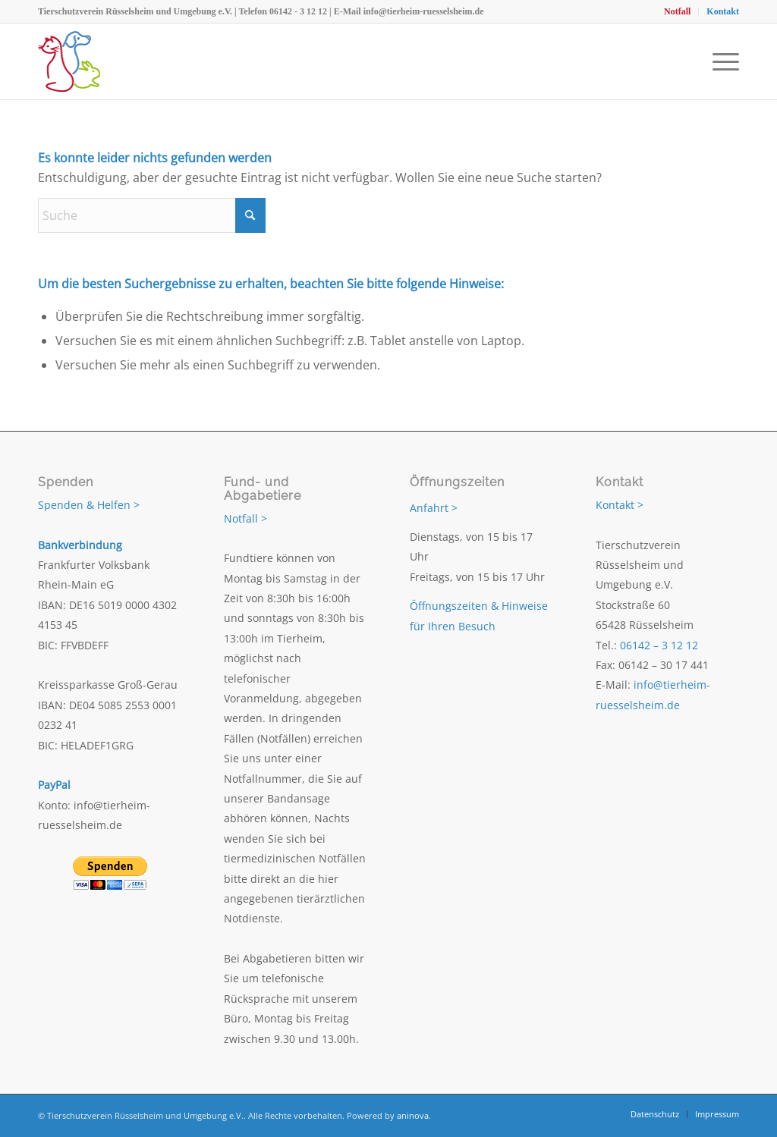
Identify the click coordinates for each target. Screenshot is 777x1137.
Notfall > (245, 518)
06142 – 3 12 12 (659, 645)
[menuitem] (677, 11)
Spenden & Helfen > (89, 505)
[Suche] (152, 215)
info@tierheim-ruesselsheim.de (423, 11)
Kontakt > (619, 505)
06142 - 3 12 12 (298, 11)
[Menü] (721, 61)
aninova (413, 1115)
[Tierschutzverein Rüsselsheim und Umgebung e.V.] (69, 61)
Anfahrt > (434, 508)
